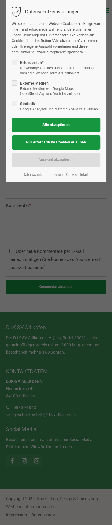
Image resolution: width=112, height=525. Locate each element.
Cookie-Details (77, 174)
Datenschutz (33, 174)
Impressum (54, 174)
